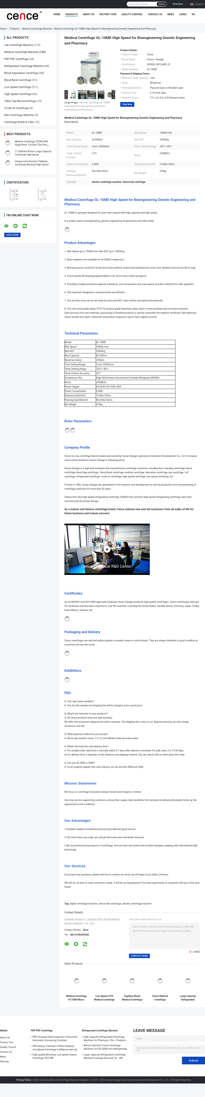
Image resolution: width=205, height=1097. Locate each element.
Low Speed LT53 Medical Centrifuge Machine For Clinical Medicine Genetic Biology (104, 998)
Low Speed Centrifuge (17, 87)
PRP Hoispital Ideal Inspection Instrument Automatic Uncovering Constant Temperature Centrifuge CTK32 (54, 1039)
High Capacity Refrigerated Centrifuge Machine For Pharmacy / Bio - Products (105, 1038)
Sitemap (4, 1061)
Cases (183, 14)
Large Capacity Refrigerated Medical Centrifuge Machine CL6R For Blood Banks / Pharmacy (188, 998)
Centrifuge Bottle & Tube (19, 122)
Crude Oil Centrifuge (16, 108)
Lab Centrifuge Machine (18, 45)
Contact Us (155, 14)
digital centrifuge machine (83, 903)
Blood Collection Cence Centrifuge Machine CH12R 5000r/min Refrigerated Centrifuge (105, 1047)
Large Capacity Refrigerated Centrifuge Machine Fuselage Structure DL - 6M (105, 1056)
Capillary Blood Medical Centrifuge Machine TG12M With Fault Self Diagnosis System (132, 998)
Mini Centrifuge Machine (19, 115)
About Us (88, 14)
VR (193, 14)
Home (56, 14)
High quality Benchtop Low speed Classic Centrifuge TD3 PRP (54, 1056)
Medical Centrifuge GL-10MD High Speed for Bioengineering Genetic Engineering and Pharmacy (87, 106)
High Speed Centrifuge (18, 94)
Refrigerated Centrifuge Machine (24, 66)
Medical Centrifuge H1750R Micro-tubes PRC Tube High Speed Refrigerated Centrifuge (76, 998)
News (170, 14)
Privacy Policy (23, 1080)
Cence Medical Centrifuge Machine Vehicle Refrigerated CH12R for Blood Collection (160, 998)
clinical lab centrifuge (110, 903)
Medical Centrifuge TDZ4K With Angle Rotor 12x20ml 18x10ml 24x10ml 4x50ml (31, 144)
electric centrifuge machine (136, 903)
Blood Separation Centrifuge (21, 73)
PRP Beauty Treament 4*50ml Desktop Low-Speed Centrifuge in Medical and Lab (54, 1048)
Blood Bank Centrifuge (17, 80)
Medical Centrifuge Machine (37, 28)
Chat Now (178, 4)
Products (71, 14)
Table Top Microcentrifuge (20, 101)
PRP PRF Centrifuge (16, 59)
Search (161, 4)
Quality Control (132, 14)
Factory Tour (108, 14)
